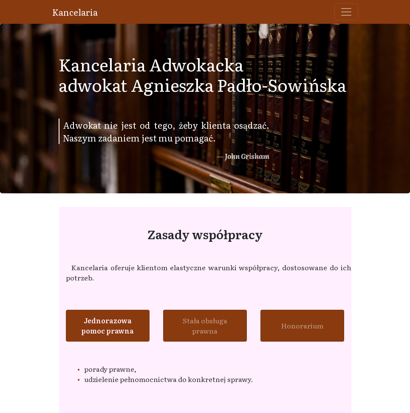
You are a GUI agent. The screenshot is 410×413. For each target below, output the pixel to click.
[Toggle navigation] (346, 11)
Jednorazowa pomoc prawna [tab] (107, 325)
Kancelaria (75, 12)
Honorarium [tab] (302, 325)
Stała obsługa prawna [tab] (205, 325)
